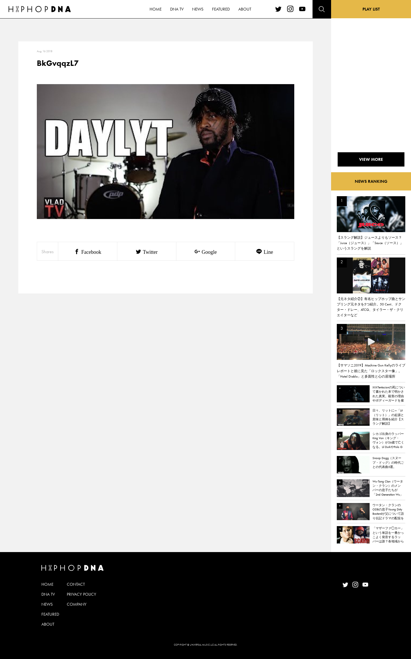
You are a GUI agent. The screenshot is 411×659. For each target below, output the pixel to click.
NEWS (47, 604)
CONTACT (76, 584)
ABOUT (47, 624)
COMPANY (76, 604)
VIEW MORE (371, 159)
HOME (47, 584)
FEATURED (50, 614)
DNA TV (48, 594)
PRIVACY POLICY (81, 594)
